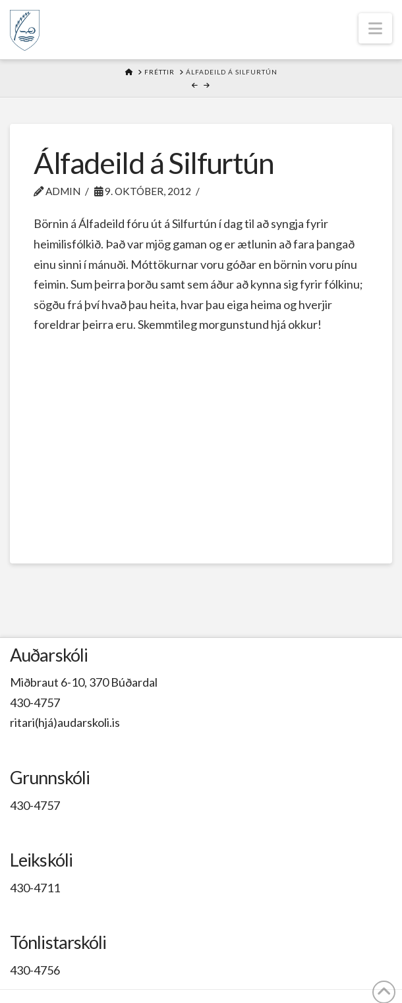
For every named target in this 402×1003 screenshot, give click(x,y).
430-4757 (35, 702)
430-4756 (35, 970)
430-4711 (35, 887)
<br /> (201, 434)
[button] (375, 28)
